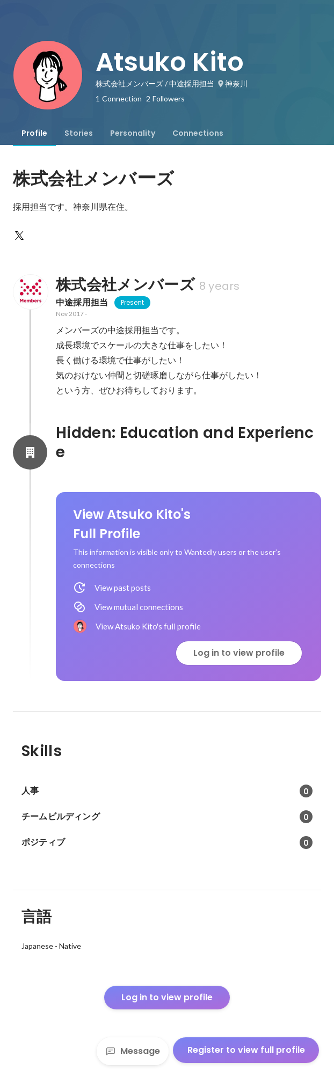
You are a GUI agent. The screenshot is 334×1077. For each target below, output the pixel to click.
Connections (197, 133)
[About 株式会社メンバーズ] (30, 292)
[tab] (34, 133)
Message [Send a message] (132, 1051)
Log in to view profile (239, 653)
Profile (34, 133)
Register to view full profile (246, 1050)
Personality (132, 133)
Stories (78, 133)
